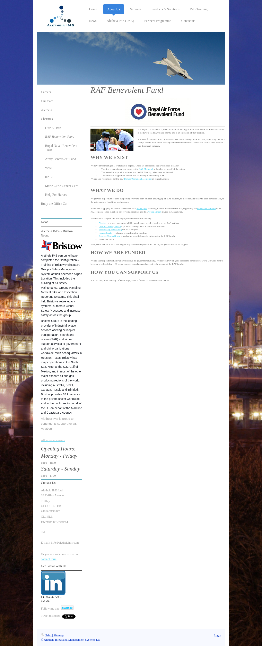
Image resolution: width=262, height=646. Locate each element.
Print (46, 635)
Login (217, 635)
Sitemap (58, 635)
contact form (48, 559)
